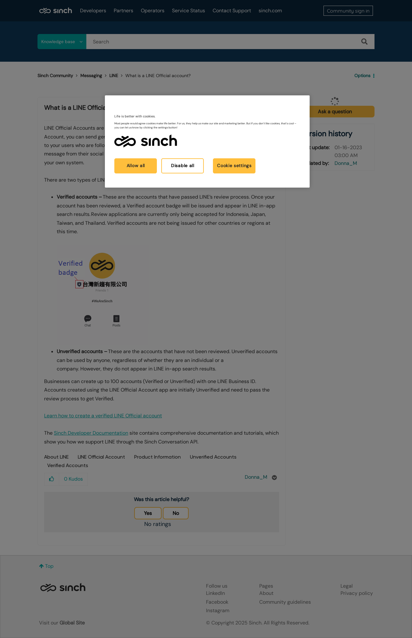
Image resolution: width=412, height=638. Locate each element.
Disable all (182, 165)
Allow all (136, 165)
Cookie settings (234, 165)
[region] (207, 141)
